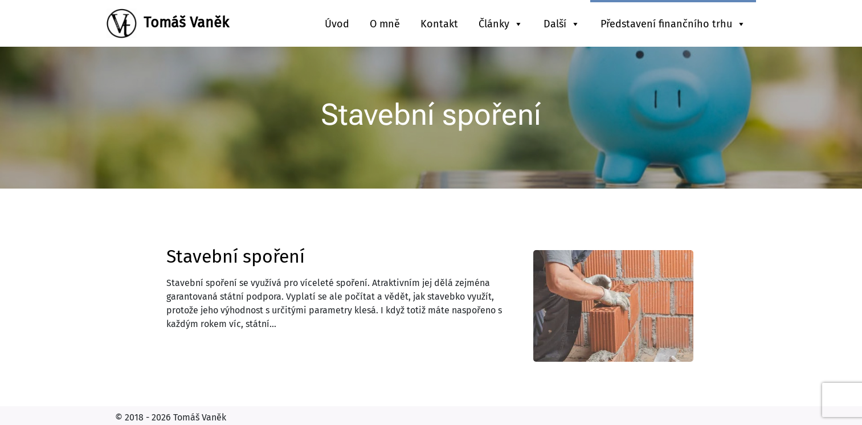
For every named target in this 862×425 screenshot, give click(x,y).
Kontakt (439, 24)
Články (501, 24)
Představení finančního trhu (673, 24)
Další (562, 24)
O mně (385, 24)
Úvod (337, 24)
